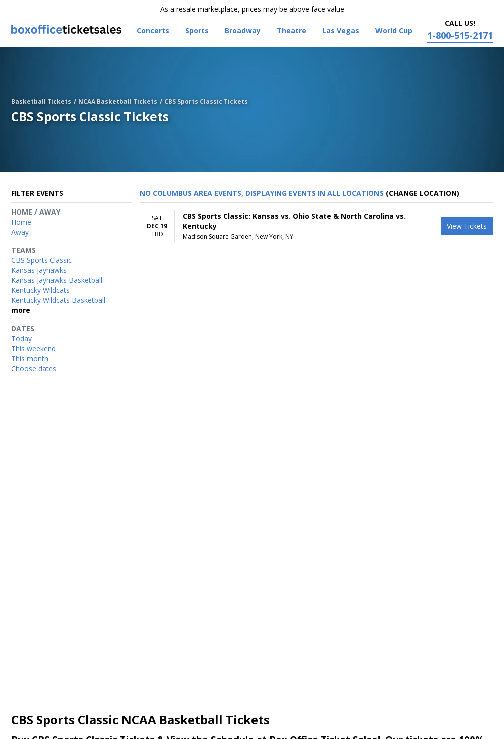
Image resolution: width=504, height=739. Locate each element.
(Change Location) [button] (422, 193)
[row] (316, 226)
